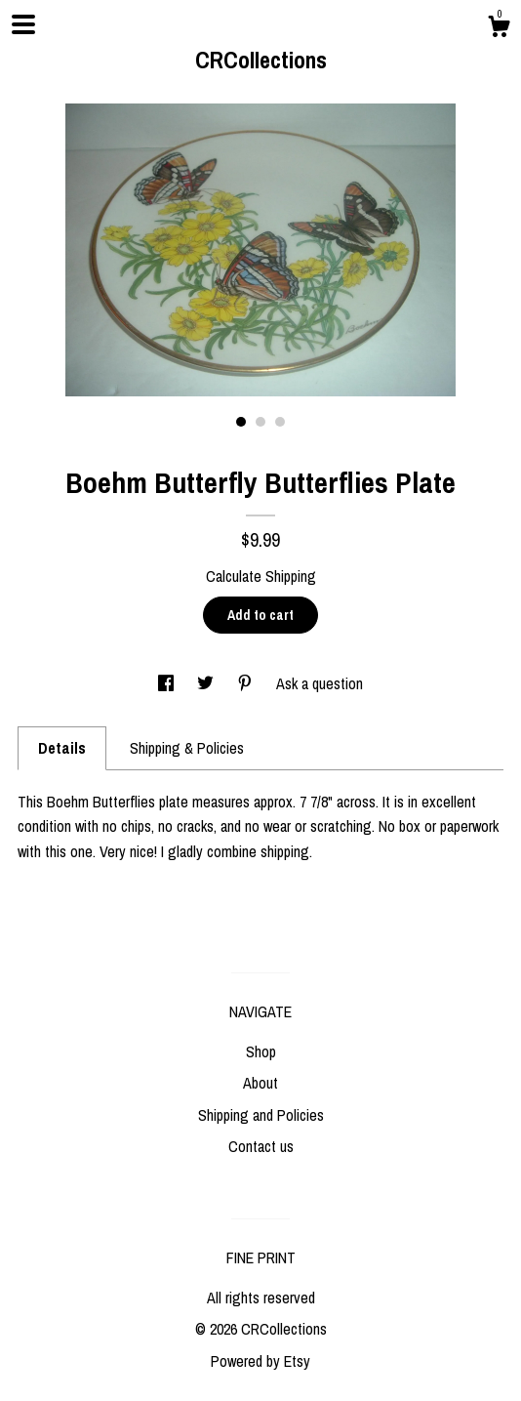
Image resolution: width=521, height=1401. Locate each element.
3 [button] (280, 422)
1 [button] (241, 422)
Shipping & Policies (187, 748)
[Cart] (498, 29)
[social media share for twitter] (207, 683)
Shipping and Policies (261, 1115)
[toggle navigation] (23, 24)
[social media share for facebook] (168, 683)
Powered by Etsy (260, 1361)
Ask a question (319, 683)
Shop (261, 1051)
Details (62, 748)
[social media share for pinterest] (247, 683)
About (260, 1082)
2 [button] (260, 422)
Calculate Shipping (261, 576)
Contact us (261, 1146)
